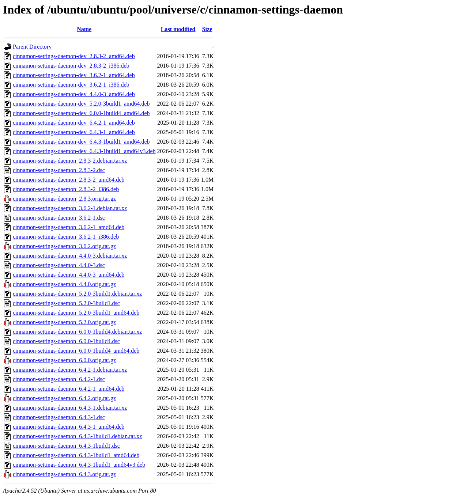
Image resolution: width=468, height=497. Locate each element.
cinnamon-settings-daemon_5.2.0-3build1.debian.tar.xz (77, 294)
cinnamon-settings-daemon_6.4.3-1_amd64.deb (68, 427)
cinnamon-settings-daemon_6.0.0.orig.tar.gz (64, 360)
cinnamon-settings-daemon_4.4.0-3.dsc (59, 265)
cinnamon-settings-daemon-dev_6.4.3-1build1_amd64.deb (81, 142)
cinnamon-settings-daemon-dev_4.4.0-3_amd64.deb (74, 94)
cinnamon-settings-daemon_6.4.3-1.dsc (59, 417)
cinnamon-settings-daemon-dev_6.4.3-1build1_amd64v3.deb (84, 151)
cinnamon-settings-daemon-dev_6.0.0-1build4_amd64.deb (81, 113)
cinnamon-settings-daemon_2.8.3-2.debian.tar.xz (70, 161)
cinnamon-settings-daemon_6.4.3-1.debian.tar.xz (70, 408)
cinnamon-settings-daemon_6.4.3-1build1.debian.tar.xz (77, 436)
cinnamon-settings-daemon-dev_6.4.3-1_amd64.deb (74, 132)
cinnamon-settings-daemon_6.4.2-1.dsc (59, 379)
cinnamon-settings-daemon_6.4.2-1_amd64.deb (68, 389)
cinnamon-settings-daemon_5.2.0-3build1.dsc (66, 303)
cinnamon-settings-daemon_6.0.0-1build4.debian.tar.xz (77, 332)
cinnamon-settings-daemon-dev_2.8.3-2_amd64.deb (74, 56)
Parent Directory (32, 46)
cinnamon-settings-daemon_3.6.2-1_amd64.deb (68, 227)
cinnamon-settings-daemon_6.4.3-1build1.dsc (66, 446)
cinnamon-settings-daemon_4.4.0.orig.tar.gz (64, 284)
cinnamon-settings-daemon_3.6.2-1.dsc (59, 218)
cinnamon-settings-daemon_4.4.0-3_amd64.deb (68, 275)
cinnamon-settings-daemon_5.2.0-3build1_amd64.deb (76, 313)
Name (84, 29)
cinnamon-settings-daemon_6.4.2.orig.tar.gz (64, 398)
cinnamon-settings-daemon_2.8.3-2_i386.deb (66, 189)
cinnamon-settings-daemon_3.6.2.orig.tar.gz (64, 246)
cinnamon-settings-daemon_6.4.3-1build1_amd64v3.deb (79, 465)
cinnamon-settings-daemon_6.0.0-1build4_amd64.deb (76, 351)
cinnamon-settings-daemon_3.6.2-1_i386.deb (66, 237)
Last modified (178, 29)
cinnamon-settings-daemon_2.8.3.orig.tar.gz (64, 199)
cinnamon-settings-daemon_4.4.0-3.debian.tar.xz (70, 256)
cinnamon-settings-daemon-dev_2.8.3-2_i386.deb (71, 65)
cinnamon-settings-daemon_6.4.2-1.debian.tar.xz (70, 370)
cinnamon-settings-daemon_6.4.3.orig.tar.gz (64, 474)
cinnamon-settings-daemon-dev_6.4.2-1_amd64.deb (74, 122)
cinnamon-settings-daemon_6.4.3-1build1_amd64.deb (76, 455)
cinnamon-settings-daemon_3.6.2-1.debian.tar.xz (70, 208)
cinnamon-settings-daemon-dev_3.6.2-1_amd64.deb (74, 75)
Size (207, 29)
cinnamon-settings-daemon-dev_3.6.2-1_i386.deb (71, 84)
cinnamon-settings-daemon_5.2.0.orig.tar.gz (64, 322)
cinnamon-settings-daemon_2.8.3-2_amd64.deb (68, 180)
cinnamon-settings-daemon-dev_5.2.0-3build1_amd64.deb (81, 103)
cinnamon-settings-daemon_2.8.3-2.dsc (59, 170)
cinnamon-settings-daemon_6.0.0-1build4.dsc (66, 341)
